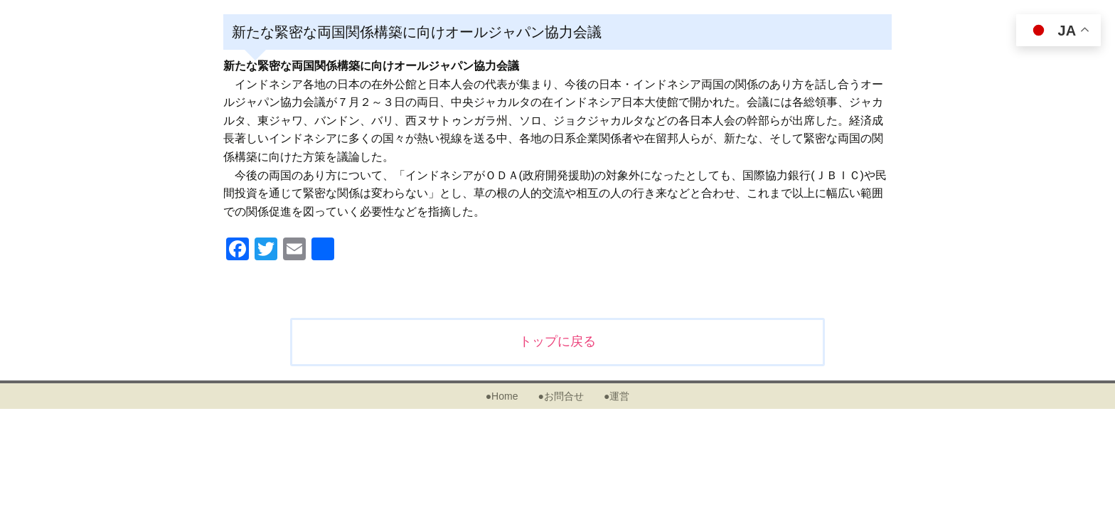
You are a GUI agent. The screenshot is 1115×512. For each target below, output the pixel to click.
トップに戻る (557, 341)
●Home (502, 396)
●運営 (616, 396)
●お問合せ (560, 396)
